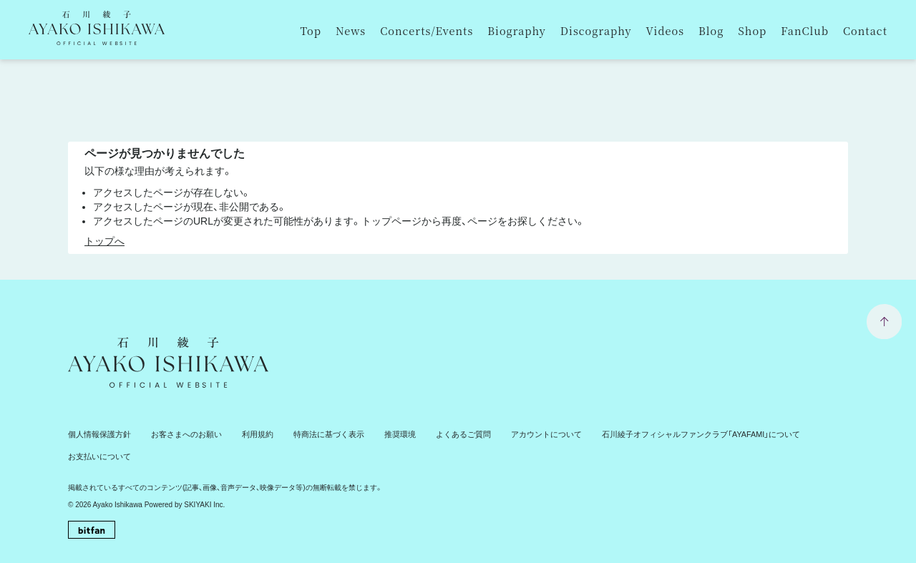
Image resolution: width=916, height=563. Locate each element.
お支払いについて (795, 434)
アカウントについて (514, 434)
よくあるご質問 (436, 434)
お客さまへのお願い (177, 434)
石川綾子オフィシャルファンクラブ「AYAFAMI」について (656, 434)
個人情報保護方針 (96, 434)
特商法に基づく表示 (310, 434)
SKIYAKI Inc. (204, 481)
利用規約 (244, 434)
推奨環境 (377, 434)
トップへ (104, 241)
